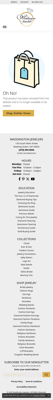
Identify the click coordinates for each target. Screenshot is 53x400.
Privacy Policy (17, 381)
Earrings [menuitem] (26, 294)
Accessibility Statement (26, 387)
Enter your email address (26, 369)
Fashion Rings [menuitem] (26, 290)
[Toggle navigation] (4, 26)
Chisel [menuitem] (26, 243)
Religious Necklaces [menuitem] (26, 333)
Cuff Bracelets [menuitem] (26, 351)
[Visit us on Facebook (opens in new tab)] (20, 179)
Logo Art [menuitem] (26, 261)
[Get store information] (26, 153)
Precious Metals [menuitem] (26, 213)
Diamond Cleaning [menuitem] (26, 220)
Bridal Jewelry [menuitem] (26, 287)
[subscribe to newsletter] (46, 374)
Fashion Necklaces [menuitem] (26, 329)
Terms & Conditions (33, 381)
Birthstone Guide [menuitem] (26, 206)
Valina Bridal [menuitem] (26, 271)
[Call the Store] (26, 149)
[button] (13, 2)
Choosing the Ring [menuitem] (26, 203)
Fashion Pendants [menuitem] (26, 308)
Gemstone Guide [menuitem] (27, 210)
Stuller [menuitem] (26, 268)
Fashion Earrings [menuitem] (26, 312)
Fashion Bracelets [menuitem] (26, 336)
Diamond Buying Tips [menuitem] (26, 199)
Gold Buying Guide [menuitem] (26, 231)
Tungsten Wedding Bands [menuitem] (26, 354)
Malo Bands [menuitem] (26, 264)
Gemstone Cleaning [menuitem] (26, 224)
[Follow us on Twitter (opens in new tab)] (27, 179)
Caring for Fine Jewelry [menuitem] (26, 217)
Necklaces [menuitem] (26, 297)
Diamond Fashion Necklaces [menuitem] (26, 326)
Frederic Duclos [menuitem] (26, 250)
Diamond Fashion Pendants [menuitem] (26, 319)
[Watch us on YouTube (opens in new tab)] (33, 179)
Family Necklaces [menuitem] (26, 340)
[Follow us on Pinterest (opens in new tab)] (23, 179)
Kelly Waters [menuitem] (26, 257)
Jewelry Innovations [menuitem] (26, 254)
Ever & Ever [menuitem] (26, 246)
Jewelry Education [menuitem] (26, 192)
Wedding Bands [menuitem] (26, 305)
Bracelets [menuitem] (26, 301)
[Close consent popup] (48, 395)
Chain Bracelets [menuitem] (26, 347)
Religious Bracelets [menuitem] (26, 344)
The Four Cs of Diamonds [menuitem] (27, 196)
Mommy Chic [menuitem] (26, 275)
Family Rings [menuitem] (26, 322)
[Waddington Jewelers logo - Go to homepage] (27, 17)
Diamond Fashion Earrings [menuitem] (26, 315)
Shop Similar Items (18, 113)
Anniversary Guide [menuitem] (26, 227)
